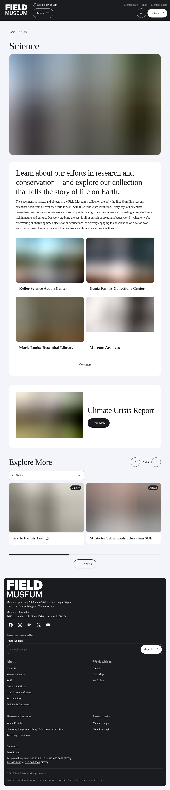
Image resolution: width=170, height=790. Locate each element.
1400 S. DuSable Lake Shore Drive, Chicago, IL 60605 (36, 616)
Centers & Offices (16, 686)
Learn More (99, 423)
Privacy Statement (47, 780)
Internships (99, 674)
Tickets (158, 13)
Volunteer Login (101, 729)
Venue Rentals (14, 723)
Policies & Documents (19, 704)
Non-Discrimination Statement (21, 780)
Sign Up (151, 649)
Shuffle (83, 564)
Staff (9, 680)
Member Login (159, 4)
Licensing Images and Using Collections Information (35, 729)
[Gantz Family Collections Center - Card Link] (120, 266)
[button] (135, 462)
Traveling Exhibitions (18, 735)
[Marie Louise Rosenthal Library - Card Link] (50, 325)
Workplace (98, 680)
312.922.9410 (14, 762)
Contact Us (13, 746)
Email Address (15, 640)
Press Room (13, 752)
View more (85, 364)
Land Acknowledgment (19, 692)
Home (12, 31)
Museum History (16, 674)
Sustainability (14, 698)
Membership (131, 4)
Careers (97, 668)
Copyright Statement (92, 780)
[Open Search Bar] (141, 13)
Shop (144, 4)
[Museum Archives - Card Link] (120, 325)
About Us (12, 668)
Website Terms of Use (69, 780)
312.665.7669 (32, 762)
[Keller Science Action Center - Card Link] (50, 266)
